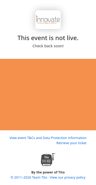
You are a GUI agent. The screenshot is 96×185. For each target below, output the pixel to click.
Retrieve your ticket (71, 143)
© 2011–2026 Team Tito (29, 177)
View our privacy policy (68, 177)
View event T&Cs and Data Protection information (48, 137)
